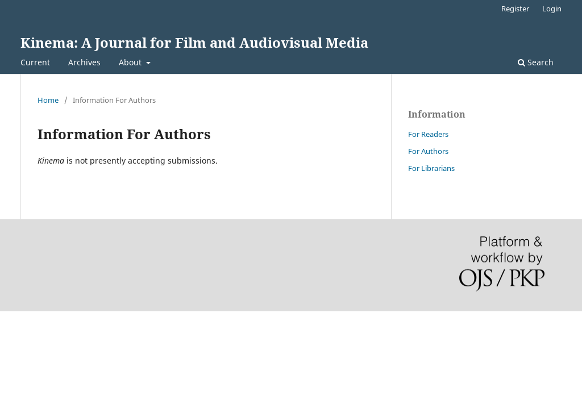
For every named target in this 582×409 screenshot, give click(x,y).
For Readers (428, 134)
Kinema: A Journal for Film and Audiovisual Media (194, 42)
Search (536, 62)
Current (35, 62)
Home (48, 100)
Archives (84, 62)
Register (515, 8)
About (131, 62)
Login (552, 8)
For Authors (428, 151)
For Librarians (431, 168)
